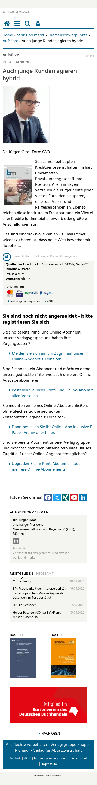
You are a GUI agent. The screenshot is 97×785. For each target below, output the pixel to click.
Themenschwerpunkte (68, 35)
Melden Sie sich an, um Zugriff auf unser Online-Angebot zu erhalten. (47, 356)
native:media (55, 776)
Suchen (28, 26)
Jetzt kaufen (15, 287)
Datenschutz (80, 758)
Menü (18, 26)
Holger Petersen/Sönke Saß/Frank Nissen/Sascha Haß (37, 615)
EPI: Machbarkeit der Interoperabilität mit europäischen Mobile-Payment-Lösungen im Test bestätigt (39, 593)
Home (8, 35)
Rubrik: (12, 269)
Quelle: (12, 264)
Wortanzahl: (15, 279)
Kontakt (14, 758)
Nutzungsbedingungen (25, 301)
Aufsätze (10, 41)
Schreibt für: (19, 549)
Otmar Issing (22, 581)
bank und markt (30, 35)
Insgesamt (44, 574)
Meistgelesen (21, 574)
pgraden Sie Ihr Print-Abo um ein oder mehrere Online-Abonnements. (47, 467)
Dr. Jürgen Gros (24, 520)
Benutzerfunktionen (39, 26)
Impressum (49, 764)
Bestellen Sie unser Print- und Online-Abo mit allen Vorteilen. (52, 393)
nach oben (50, 734)
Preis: (10, 274)
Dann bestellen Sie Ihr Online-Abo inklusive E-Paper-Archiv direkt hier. (53, 430)
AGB (50, 301)
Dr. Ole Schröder (24, 605)
